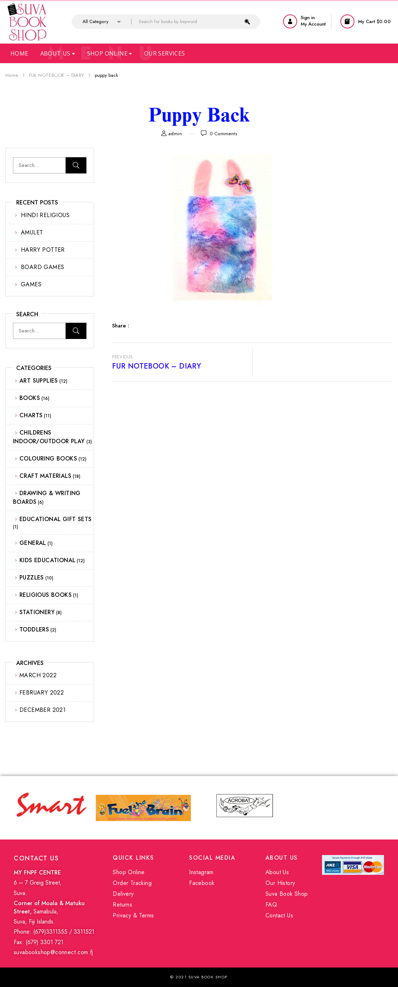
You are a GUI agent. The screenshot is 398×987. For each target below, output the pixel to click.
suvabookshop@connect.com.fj (53, 952)
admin (175, 133)
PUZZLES (31, 577)
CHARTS (31, 415)
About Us (57, 53)
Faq (16, 72)
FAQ (271, 904)
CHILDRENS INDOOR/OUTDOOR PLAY (49, 436)
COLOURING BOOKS (48, 458)
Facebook (201, 883)
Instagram (201, 872)
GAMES (31, 284)
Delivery (123, 894)
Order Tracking (132, 883)
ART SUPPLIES (38, 380)
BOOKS (29, 398)
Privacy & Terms (133, 915)
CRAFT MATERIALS (45, 476)
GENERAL (32, 543)
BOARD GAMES (42, 267)
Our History (280, 883)
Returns (122, 904)
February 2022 (41, 692)
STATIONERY (37, 612)
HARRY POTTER (43, 250)
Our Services (164, 53)
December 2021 (42, 710)
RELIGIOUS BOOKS (45, 595)
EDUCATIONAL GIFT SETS (55, 519)
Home (19, 53)
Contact (47, 72)
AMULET (32, 232)
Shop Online (109, 53)
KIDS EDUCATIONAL (47, 560)
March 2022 (38, 675)
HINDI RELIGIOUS (45, 215)
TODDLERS (34, 629)
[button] (366, 21)
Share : (120, 326)
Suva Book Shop (286, 894)
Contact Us (279, 915)
